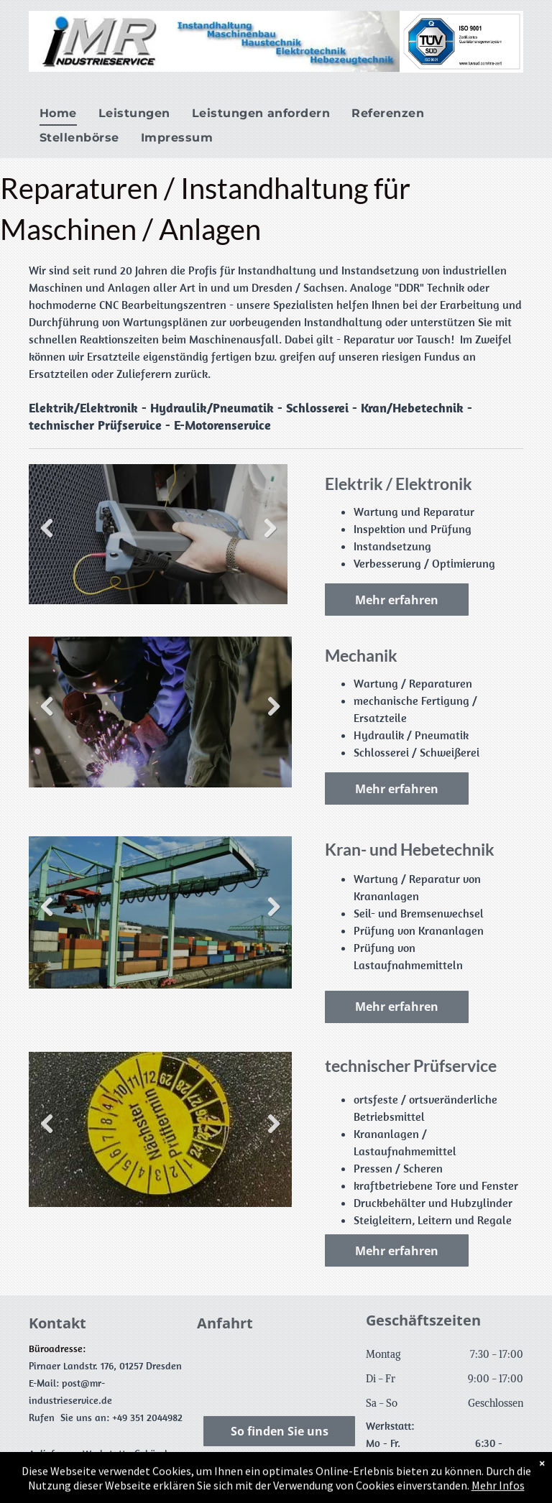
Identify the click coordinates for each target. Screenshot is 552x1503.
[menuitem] (58, 113)
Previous (47, 529)
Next (269, 529)
